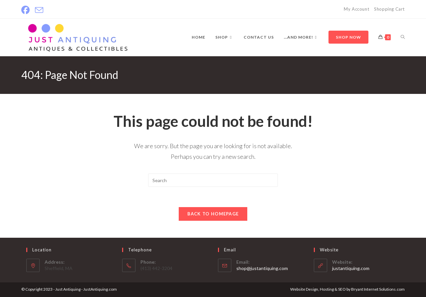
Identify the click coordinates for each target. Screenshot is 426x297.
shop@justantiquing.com (262, 268)
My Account (356, 9)
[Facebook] (26, 10)
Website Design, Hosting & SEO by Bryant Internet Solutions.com (347, 289)
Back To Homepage (213, 213)
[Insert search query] (213, 180)
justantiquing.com (350, 268)
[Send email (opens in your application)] (39, 10)
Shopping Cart (389, 9)
